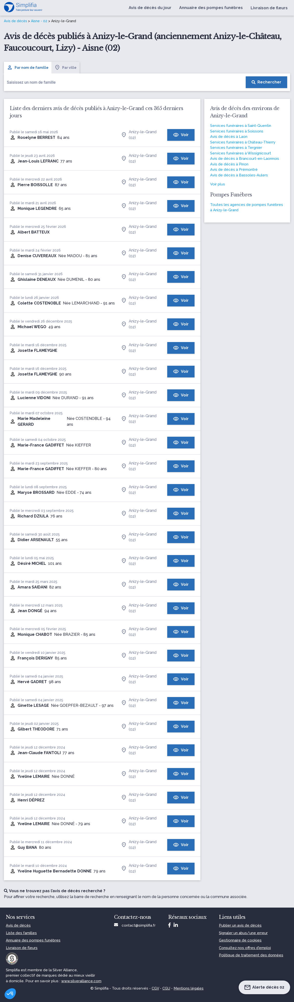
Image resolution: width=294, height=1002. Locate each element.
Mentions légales (189, 988)
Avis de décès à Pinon (229, 164)
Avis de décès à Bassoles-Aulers (239, 175)
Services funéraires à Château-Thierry (242, 142)
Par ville (65, 68)
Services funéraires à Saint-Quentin (240, 125)
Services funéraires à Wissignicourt (240, 153)
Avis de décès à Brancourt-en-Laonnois (244, 158)
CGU (166, 988)
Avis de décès (15, 21)
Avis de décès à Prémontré (234, 169)
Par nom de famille (28, 68)
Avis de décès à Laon (228, 136)
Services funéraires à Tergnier (236, 147)
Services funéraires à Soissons (236, 131)
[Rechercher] (266, 82)
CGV (155, 988)
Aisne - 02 (39, 21)
